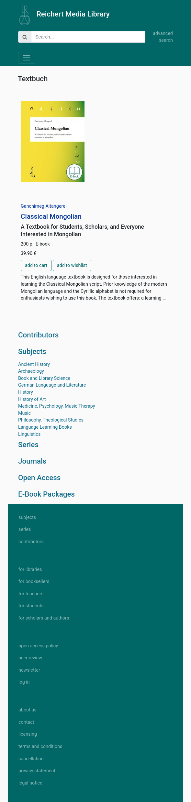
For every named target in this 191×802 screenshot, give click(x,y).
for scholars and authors (43, 618)
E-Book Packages (46, 494)
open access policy (38, 646)
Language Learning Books (45, 427)
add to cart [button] (36, 265)
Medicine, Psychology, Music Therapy (56, 406)
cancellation (31, 759)
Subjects (32, 351)
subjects (27, 517)
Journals (32, 461)
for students (31, 606)
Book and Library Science (44, 378)
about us (27, 710)
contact (26, 722)
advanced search (163, 37)
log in (24, 682)
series (24, 529)
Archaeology (31, 371)
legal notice (30, 783)
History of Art (32, 399)
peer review (30, 658)
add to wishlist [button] (72, 265)
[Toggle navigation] (26, 58)
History (25, 392)
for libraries (30, 569)
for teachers (30, 594)
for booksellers (33, 581)
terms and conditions (40, 746)
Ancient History (34, 364)
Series (28, 444)
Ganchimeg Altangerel (43, 206)
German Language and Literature (52, 385)
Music (24, 413)
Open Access (39, 477)
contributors (31, 541)
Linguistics (29, 434)
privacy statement (36, 771)
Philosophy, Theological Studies (51, 420)
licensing (27, 734)
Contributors (38, 335)
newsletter (29, 670)
